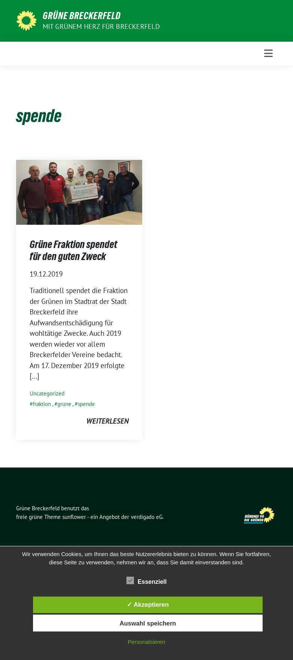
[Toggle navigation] (268, 53)
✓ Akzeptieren (148, 604)
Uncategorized (47, 393)
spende (86, 403)
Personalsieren (146, 642)
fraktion (42, 403)
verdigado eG (146, 516)
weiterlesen (107, 420)
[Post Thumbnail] (79, 191)
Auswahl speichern (148, 623)
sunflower (74, 516)
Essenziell (146, 580)
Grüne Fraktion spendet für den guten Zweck (73, 250)
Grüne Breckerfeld (82, 15)
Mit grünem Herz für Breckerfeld (101, 26)
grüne (64, 403)
